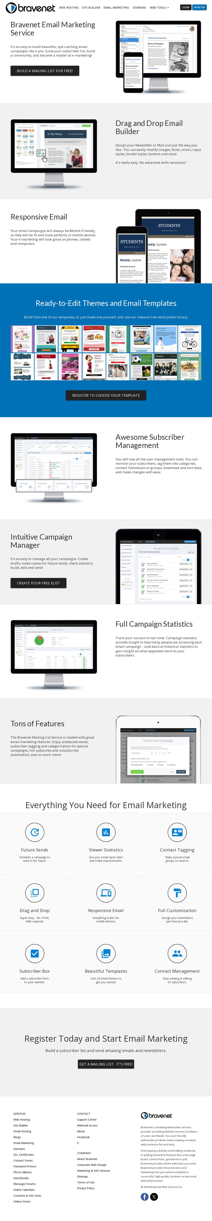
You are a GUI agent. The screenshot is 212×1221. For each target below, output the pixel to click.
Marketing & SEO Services (93, 1170)
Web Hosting (69, 7)
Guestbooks (21, 1178)
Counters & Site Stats (27, 1195)
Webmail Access (87, 1125)
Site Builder (91, 7)
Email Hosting (22, 1131)
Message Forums (24, 1184)
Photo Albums (22, 1172)
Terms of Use (85, 1182)
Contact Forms (23, 1160)
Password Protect (25, 1166)
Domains (139, 7)
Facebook (83, 1137)
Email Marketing (116, 7)
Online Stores (22, 1201)
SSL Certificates (23, 1154)
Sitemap (82, 1176)
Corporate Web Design (91, 1165)
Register (199, 7)
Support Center (87, 1119)
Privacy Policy (85, 1188)
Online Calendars (24, 1190)
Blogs (17, 1137)
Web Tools (159, 7)
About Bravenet (87, 1159)
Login (186, 7)
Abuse (81, 1131)
